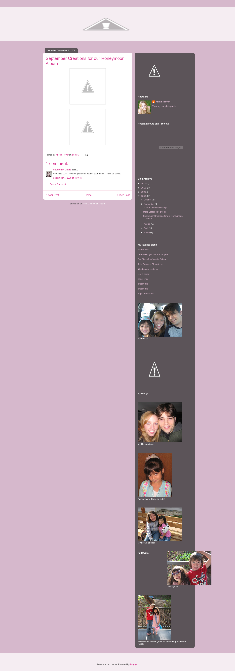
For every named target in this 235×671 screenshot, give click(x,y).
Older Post (123, 195)
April (146, 228)
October (148, 199)
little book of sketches (148, 269)
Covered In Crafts (62, 169)
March (147, 232)
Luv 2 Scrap (143, 274)
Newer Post (52, 195)
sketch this (143, 284)
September (149, 204)
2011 (144, 183)
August (147, 224)
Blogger (133, 664)
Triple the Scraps (146, 293)
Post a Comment (58, 184)
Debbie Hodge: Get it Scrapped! (153, 254)
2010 (144, 188)
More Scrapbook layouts (154, 212)
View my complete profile (164, 106)
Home (88, 195)
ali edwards (143, 249)
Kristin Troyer (163, 101)
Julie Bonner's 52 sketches (150, 264)
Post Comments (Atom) (94, 203)
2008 (144, 196)
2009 (144, 192)
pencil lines (143, 279)
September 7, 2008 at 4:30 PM (67, 178)
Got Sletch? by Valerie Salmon (152, 259)
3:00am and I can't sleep (154, 207)
